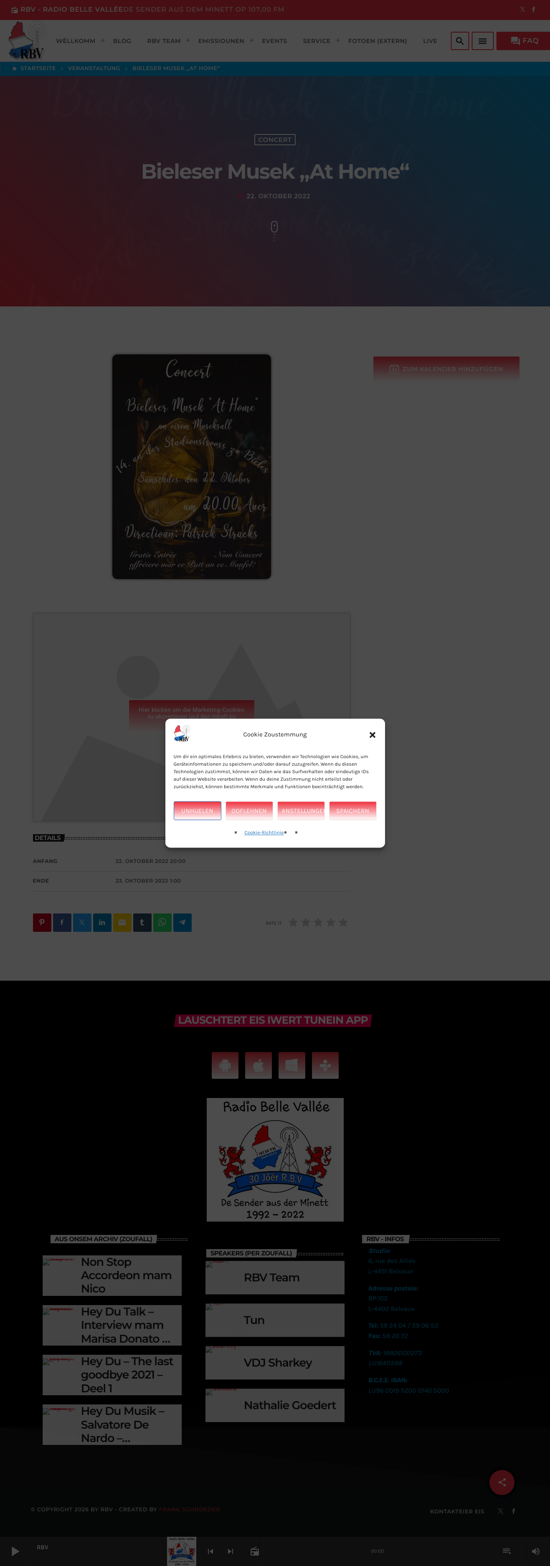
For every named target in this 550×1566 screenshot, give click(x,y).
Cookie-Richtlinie (264, 833)
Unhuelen (197, 811)
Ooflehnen (248, 811)
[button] (372, 735)
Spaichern (352, 811)
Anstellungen (303, 811)
